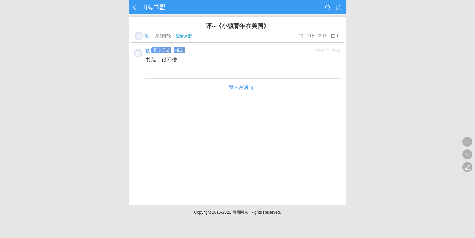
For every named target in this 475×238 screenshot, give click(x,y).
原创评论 (163, 36)
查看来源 (184, 36)
